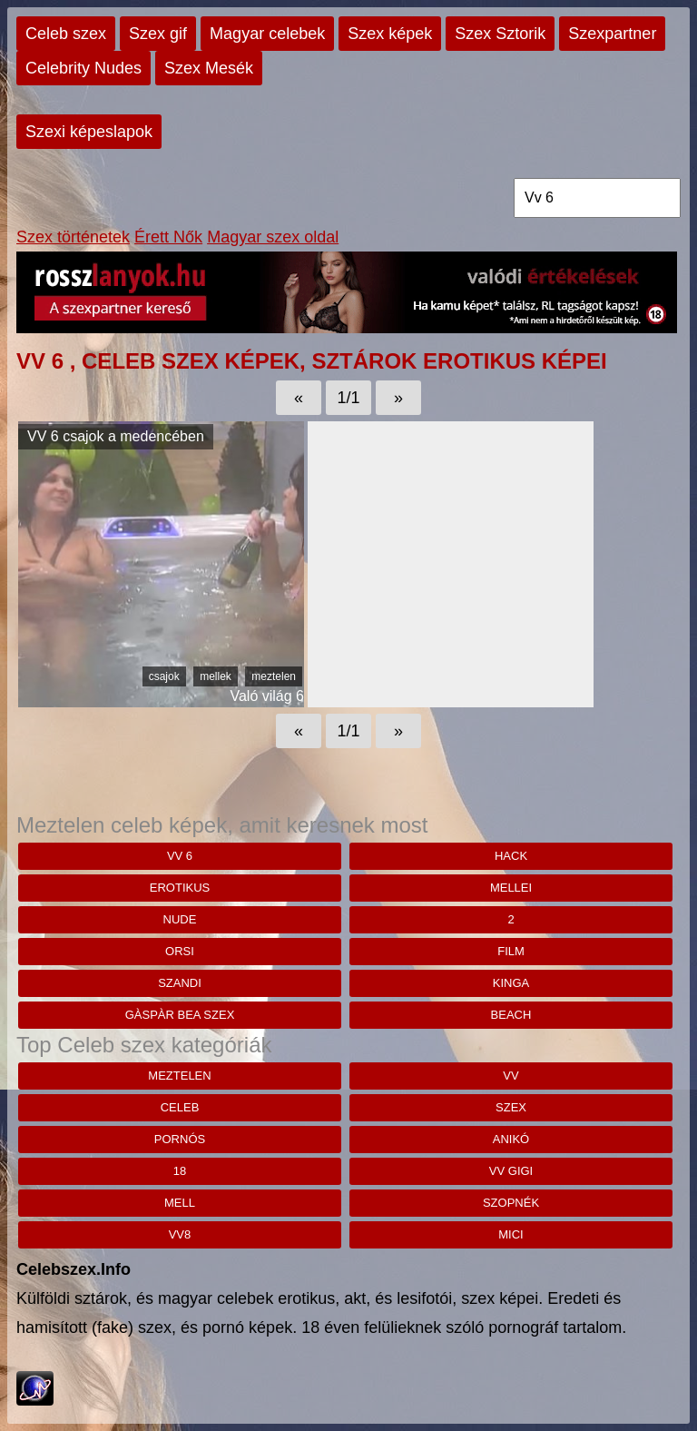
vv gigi (511, 1171)
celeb (180, 1107)
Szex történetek (73, 237)
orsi (179, 951)
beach (511, 1014)
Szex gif (158, 34)
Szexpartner (612, 34)
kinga (511, 983)
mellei (511, 887)
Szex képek (390, 34)
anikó (511, 1139)
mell (179, 1202)
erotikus (180, 887)
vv (510, 1075)
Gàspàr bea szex (180, 1014)
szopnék (511, 1202)
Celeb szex (65, 34)
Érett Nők (168, 237)
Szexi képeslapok (88, 132)
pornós (179, 1139)
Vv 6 (179, 856)
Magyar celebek (267, 34)
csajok (164, 676)
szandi (179, 983)
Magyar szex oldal (273, 237)
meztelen (273, 676)
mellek (215, 676)
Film (511, 951)
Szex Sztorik (500, 34)
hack (511, 856)
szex (511, 1107)
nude (180, 919)
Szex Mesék (208, 68)
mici (510, 1234)
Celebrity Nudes (83, 68)
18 (179, 1171)
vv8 (180, 1234)
